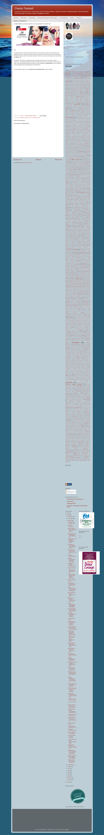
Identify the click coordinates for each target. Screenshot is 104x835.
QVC (80, 346)
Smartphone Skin (68, 410)
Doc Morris (69, 161)
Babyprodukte (73, 89)
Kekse (80, 241)
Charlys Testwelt (23, 8)
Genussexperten (68, 207)
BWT (73, 139)
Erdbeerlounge (71, 178)
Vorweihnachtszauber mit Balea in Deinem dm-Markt (72, 628)
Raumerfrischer (68, 349)
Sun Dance (86, 421)
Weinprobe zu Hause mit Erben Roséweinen (72, 584)
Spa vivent (67, 415)
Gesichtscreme (86, 208)
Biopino (81, 99)
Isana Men (75, 234)
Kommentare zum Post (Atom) (25, 162)
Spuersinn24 (83, 418)
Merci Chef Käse (70, 289)
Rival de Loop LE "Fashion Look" (74, 376)
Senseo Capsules (86, 396)
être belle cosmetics (76, 180)
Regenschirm (69, 356)
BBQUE (87, 92)
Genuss (66, 206)
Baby (68, 88)
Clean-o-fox (87, 144)
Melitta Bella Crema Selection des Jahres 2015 (79, 281)
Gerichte (87, 207)
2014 (68, 782)
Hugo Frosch (67, 231)
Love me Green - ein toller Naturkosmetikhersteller (72, 741)
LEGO (87, 253)
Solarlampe (67, 412)
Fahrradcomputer (75, 182)
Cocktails (69, 145)
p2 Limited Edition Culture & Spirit (82, 323)
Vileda (88, 441)
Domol (83, 161)
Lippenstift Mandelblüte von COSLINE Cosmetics (72, 614)
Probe (78, 340)
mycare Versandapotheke (69, 297)
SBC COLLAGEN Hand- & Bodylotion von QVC (71, 594)
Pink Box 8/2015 (80, 336)
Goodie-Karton (73, 218)
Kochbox (73, 246)
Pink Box (83, 335)
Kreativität (87, 249)
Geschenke (67, 208)
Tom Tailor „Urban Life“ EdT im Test (72, 699)
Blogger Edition (69, 104)
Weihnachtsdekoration (69, 449)
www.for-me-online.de (69, 456)
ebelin (79, 169)
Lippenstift (78, 260)
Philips (84, 332)
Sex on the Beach (82, 397)
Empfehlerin (78, 177)
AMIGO (83, 81)
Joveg (82, 237)
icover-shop (87, 231)
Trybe (66, 438)
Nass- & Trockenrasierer (77, 300)
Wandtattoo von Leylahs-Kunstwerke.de (71, 564)
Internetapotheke (73, 233)
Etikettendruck (67, 180)
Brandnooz (81, 108)
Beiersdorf (78, 96)
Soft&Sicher (78, 411)
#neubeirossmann (80, 74)
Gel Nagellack (76, 204)
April (69, 774)
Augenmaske (83, 85)
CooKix (70, 147)
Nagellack (74, 298)
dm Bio (66, 156)
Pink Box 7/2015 (72, 336)
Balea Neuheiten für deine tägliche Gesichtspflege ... (72, 757)
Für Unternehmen (63, 17)
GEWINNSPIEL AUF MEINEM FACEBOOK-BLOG (72, 540)
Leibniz (66, 255)
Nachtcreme (67, 298)
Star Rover (83, 419)
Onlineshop (82, 312)
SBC (66, 389)
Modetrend (74, 294)
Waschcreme (81, 444)
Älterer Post (58, 159)
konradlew (57, 829)
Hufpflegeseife (86, 230)
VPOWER (87, 442)
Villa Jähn (67, 442)
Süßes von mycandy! (70, 526)
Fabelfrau (87, 181)
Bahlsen (87, 91)
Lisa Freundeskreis (85, 260)
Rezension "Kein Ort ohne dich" (83, 363)
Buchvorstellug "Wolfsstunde (82, 115)
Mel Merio (87, 279)
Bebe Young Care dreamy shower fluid (80, 95)
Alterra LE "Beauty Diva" (74, 77)
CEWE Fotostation (78, 143)
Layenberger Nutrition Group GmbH (83, 252)
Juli (69, 768)
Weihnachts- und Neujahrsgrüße (81, 448)
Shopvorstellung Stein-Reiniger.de (74, 400)
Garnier (77, 197)
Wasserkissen (67, 446)
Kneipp (77, 245)
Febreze (71, 185)
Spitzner (85, 416)
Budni (78, 137)
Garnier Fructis (83, 199)
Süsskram (67, 425)
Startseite (16, 17)
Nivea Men (77, 308)
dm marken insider (79, 156)
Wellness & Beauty (69, 452)
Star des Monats (77, 419)
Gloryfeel (88, 215)
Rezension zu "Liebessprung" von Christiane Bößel (71, 546)
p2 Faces (76, 317)
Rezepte (78, 374)
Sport (89, 416)
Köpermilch (76, 248)
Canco (82, 139)
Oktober (70, 520)
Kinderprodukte (86, 242)
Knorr (80, 245)
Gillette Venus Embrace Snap (72, 215)
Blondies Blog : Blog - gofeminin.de (75, 499)
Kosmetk (82, 249)
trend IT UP (69, 436)
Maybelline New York (80, 276)
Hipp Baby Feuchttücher (80, 227)
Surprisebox (80, 423)
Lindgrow (71, 259)
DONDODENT (87, 161)
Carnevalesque (77, 140)
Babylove (87, 88)
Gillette (89, 214)
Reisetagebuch (68, 357)
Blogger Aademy (80, 103)
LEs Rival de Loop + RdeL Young (80, 255)
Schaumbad (87, 389)
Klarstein (88, 244)
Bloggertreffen (77, 104)
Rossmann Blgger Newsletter (83, 382)
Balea (66, 92)
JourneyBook (77, 237)
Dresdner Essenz (80, 166)
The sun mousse (73, 431)
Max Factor (74, 274)
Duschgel (80, 167)
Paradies (66, 327)
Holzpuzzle (80, 229)
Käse (73, 241)
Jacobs (66, 235)
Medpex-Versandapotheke (76, 278)
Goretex (83, 218)
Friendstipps (74, 195)
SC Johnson (70, 389)
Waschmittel (74, 445)
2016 (68, 513)
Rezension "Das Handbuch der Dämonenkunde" (74, 360)
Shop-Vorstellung (78, 399)
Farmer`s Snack (78, 184)
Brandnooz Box (74, 110)
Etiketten (87, 178)
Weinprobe (88, 449)
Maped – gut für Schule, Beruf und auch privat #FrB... (72, 530)
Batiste (76, 92)
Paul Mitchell (77, 328)
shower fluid (86, 407)
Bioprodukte (87, 99)
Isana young (81, 234)
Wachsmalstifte (68, 444)
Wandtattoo (75, 444)
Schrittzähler (75, 392)
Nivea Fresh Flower (68, 306)
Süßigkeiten (86, 423)
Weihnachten (67, 448)
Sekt (76, 396)
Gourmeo (88, 218)
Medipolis (67, 278)
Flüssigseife (72, 189)
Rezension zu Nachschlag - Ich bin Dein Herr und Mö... (72, 695)
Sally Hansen (79, 387)
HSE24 (66, 230)
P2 (28, 117)
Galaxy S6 (72, 197)
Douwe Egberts (68, 163)
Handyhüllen (67, 225)
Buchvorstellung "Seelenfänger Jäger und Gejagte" (74, 130)
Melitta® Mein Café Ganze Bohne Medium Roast (78, 285)
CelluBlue (67, 143)
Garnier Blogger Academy (72, 199)
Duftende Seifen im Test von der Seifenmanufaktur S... (72, 719)
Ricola (82, 374)
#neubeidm (73, 74)
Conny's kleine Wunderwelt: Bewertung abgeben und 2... (72, 632)
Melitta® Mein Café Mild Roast (79, 287)
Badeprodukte (81, 91)
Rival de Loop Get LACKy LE (78, 375)
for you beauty (68, 191)
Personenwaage (68, 331)
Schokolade (84, 391)
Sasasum (75, 388)
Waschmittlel (80, 445)
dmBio (89, 159)
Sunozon (78, 422)
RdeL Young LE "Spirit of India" (79, 352)
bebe (88, 93)
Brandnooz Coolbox (85, 110)
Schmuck (78, 391)
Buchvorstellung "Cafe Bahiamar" (71, 118)
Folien (77, 189)
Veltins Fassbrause (80, 440)
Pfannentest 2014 (76, 331)
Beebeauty (72, 96)
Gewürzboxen (74, 214)
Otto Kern (72, 316)
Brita (69, 114)
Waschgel (87, 444)
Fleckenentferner (72, 188)
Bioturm (71, 100)
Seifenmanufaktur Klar (78, 395)
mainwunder (71, 264)
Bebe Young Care (68, 95)
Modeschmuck (67, 294)
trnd (77, 437)
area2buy (67, 84)
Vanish (86, 438)
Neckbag (73, 302)
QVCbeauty (67, 348)
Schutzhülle (67, 393)
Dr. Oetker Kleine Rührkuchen (84, 165)
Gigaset (84, 214)
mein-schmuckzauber (70, 279)
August (69, 766)
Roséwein (86, 380)
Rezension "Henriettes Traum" (79, 361)
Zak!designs (67, 459)
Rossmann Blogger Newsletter (73, 384)
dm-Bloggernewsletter (70, 158)
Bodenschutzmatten (68, 106)
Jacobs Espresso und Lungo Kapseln (77, 235)
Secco (78, 393)
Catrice (72, 141)
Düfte (66, 167)
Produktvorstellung (74, 344)
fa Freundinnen (81, 181)
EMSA (83, 177)
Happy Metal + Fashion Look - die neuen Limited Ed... (72, 746)
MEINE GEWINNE (79, 279)
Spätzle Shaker (79, 415)
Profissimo (82, 344)
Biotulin (66, 100)
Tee (66, 427)
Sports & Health (69, 418)
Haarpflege (86, 221)
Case (83, 140)
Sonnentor (73, 414)
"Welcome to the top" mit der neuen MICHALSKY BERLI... (71, 639)
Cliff (66, 145)
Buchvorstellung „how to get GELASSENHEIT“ (80, 128)
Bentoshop (72, 97)
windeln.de (67, 453)
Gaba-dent (67, 197)
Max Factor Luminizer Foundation (84, 274)
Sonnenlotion (79, 412)
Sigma (66, 408)
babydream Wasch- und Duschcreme (77, 88)
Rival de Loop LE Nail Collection (81, 379)
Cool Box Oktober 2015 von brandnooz (72, 736)
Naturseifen (67, 302)
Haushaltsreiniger (87, 225)
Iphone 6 (83, 233)
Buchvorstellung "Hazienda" (78, 126)
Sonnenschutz (86, 412)
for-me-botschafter (76, 191)
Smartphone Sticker (77, 410)
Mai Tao (66, 264)
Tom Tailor (79, 433)
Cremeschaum (87, 148)
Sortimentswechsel (80, 414)
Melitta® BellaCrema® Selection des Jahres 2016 (74, 282)
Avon (89, 87)
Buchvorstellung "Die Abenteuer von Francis (73, 121)
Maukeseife (69, 274)
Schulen (87, 392)
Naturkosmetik (84, 301)
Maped (76, 268)
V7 (82, 438)
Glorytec (68, 216)
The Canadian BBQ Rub (76, 430)
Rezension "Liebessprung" (70, 364)
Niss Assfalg (75, 304)
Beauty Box (77, 93)
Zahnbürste (86, 456)
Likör (85, 257)
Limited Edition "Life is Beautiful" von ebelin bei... (72, 685)
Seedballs (83, 393)
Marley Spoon (86, 271)
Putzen (80, 345)
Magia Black (87, 263)
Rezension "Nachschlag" (80, 364)
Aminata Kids (88, 81)
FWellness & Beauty (85, 196)
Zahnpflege (78, 457)
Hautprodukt (75, 226)
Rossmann (69, 382)
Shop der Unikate (70, 399)
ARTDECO (88, 84)
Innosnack (67, 233)
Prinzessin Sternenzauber (70, 340)
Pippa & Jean (76, 338)
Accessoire (69, 75)
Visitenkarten (73, 442)
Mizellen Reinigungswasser (78, 293)
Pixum (82, 338)
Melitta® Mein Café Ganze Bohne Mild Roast (74, 286)
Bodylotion (82, 106)
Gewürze (80, 214)
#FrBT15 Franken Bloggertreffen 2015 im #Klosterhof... (71, 576)
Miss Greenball (83, 291)
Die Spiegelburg (81, 155)
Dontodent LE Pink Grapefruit (78, 162)
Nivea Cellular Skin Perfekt (84, 305)
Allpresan (87, 75)
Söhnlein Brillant (86, 411)
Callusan (77, 139)
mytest (83, 297)
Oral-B (80, 313)
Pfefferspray (83, 331)
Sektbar (80, 396)
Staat (72, 419)
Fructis (84, 195)
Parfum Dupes (79, 327)
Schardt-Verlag (80, 389)
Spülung (68, 419)
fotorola (68, 192)
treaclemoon (77, 434)
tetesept (85, 429)
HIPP (72, 227)
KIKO (88, 241)
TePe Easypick (83, 427)
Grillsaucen (78, 219)
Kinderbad (67, 242)
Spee (85, 415)
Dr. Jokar (69, 165)
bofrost (76, 107)
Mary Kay (67, 272)
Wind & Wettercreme (85, 452)
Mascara (72, 272)
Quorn (76, 346)
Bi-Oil (72, 99)
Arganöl (71, 84)
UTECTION (78, 438)
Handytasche (74, 225)
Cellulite (72, 143)
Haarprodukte (67, 222)
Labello (73, 252)
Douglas (87, 162)
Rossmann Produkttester (78, 385)
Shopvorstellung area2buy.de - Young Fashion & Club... (72, 644)
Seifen (71, 395)
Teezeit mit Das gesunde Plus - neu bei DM (71, 761)
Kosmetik (75, 249)
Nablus (88, 297)
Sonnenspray (67, 414)
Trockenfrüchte (82, 437)
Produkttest (75, 342)
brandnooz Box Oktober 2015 (71, 523)
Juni (69, 770)
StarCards (88, 419)
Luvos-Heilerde (68, 263)
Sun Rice (67, 422)
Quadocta (68, 346)
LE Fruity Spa (69, 253)
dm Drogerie (71, 156)
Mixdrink (68, 293)
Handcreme (79, 223)
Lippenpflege (72, 260)
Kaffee (83, 238)
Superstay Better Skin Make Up (71, 423)
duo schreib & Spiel (72, 167)
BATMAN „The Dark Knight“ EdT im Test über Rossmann (72, 689)
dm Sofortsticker (87, 156)
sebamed (74, 393)
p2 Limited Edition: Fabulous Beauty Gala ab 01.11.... (72, 610)
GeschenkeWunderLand (76, 208)
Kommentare (69, 492)
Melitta (66, 281)
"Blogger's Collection (75, 71)
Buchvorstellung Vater (72, 137)
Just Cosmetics (74, 238)
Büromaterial (69, 139)
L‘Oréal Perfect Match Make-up (80, 251)
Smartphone (87, 408)
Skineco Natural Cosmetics (78, 408)
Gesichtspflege (86, 210)
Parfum (72, 327)
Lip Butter (83, 259)
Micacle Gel (81, 289)
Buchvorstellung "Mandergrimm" (70, 129)
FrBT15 (72, 193)
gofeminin (83, 216)
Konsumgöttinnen (68, 248)
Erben (66, 178)
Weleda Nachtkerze (70, 451)
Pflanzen (88, 331)
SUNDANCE (73, 422)
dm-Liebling (84, 158)
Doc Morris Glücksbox (76, 161)
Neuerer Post (18, 159)
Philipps (80, 332)
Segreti (88, 393)
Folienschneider (82, 189)
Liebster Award (87, 256)
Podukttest (87, 338)
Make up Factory (83, 264)
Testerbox (75, 429)
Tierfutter (87, 431)
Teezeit (77, 427)
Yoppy (77, 456)
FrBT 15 (67, 193)
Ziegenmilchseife (83, 460)
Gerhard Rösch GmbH (79, 207)
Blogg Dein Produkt (72, 103)
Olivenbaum (75, 312)
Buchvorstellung (69, 117)
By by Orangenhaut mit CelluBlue (72, 733)
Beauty (71, 93)
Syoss (89, 425)
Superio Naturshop (85, 422)
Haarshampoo (75, 222)
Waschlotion (67, 445)
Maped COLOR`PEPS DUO (76, 270)
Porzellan (67, 339)
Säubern (83, 388)
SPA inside (87, 414)
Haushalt (80, 225)
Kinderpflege (79, 242)
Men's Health (88, 287)
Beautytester (82, 93)
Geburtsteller (88, 203)
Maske (77, 272)
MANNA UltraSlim (85, 267)
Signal (71, 408)
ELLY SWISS (83, 174)
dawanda (76, 149)
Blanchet (87, 100)
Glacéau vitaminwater (82, 215)
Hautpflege (69, 226)
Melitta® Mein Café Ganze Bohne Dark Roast (81, 283)
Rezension (79, 357)
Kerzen (84, 241)
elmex (88, 174)
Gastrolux (82, 203)
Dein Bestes (88, 151)
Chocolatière (72, 144)
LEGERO (83, 253)
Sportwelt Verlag (76, 418)
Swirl (86, 425)
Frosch (80, 195)
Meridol (76, 289)
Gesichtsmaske (78, 210)
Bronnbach (74, 114)
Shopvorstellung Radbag (77, 404)
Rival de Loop (68, 375)
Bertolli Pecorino (80, 97)
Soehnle (72, 411)
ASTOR (78, 85)
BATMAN (81, 92)
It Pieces (87, 234)
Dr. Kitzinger (75, 165)
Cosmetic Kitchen (73, 148)
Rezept (73, 374)
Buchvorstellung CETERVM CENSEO (72, 133)
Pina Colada (78, 335)
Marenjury (73, 271)
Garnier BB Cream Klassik (85, 197)
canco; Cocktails (87, 139)
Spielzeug (74, 416)
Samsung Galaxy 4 (68, 388)
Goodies (79, 218)
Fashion (84, 184)
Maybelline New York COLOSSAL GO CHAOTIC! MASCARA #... (72, 752)
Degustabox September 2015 (72, 730)
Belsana (66, 97)
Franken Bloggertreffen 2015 (82, 192)
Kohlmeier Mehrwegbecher (83, 246)
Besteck (87, 97)
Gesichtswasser (68, 211)
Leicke (70, 255)
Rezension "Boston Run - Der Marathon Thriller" (80, 359)
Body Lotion (76, 106)
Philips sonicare (72, 334)
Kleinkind (72, 245)
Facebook (67, 182)
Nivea (79, 304)
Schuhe (81, 392)
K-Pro (80, 238)
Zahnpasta (72, 457)
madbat (78, 263)
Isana (70, 234)
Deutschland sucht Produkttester (71, 155)
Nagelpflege (81, 298)
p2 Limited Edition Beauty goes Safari (78, 321)
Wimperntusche (77, 452)
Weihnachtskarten (78, 449)
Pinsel (72, 338)
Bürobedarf (88, 137)
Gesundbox (75, 211)
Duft (88, 166)
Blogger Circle (87, 103)
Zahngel (66, 457)
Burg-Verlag (83, 137)
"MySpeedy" (83, 71)
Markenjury (79, 271)
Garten (87, 201)
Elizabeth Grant (76, 173)
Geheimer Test (69, 204)
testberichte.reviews (68, 429)
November (70, 518)
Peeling (87, 328)
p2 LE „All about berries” (34, 117)
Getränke (73, 212)
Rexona (74, 357)
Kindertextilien (67, 244)
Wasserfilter (87, 445)
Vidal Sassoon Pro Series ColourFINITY (78, 441)
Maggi (82, 263)
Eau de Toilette (73, 169)
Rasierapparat (86, 348)
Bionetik (76, 99)
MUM (88, 294)
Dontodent (69, 162)
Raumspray (74, 349)
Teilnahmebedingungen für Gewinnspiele (47, 17)
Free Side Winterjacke (80, 193)
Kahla (88, 238)
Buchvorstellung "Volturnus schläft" (83, 132)
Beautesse (67, 93)
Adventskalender (75, 75)
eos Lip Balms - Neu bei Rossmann (72, 715)
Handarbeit (73, 223)
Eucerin (83, 180)
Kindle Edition (74, 244)
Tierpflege (67, 433)
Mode (87, 293)
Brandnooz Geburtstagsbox (70, 111)
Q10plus (88, 345)
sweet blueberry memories (74, 425)
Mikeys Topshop (73, 290)
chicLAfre (67, 144)
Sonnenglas (73, 412)
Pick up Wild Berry (70, 335)
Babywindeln (88, 89)
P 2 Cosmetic (78, 316)
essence (82, 178)
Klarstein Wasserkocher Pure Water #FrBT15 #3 (71, 560)
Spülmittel (88, 418)
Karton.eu (68, 241)
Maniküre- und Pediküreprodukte (73, 267)
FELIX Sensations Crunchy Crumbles (82, 185)
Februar (70, 777)
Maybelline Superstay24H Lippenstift (71, 659)
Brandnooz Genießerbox (80, 111)
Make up (77, 264)
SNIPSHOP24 (86, 410)
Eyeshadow (72, 181)
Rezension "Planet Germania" (79, 365)
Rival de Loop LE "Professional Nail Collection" (77, 378)
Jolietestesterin (71, 237)
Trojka (88, 437)
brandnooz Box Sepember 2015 (72, 727)
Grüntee (83, 219)
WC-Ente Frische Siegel (84, 446)
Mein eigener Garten (86, 278)
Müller (84, 294)
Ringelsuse (87, 374)
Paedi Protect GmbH (86, 324)
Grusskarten (88, 219)
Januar (69, 779)
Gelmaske (82, 204)
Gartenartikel (67, 203)
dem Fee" (73, 152)
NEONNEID (79, 302)
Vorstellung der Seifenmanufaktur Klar (72, 655)
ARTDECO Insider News (71, 85)
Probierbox (82, 340)
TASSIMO (82, 426)
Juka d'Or (67, 238)
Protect (76, 345)
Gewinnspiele (32, 17)
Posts (68, 490)
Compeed (78, 145)
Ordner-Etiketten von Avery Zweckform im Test (71, 650)
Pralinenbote (79, 339)
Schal (75, 389)
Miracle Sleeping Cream (74, 291)
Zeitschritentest (71, 460)
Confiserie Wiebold (85, 145)
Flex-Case (78, 188)
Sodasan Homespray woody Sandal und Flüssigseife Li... (72, 679)
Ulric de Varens (72, 438)
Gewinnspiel (85, 212)
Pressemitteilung (86, 339)
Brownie (79, 114)
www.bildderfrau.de (76, 455)
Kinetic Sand (80, 244)
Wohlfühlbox (75, 453)
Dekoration (68, 152)
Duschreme (85, 167)
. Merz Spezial (67, 71)
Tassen (77, 426)
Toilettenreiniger (73, 433)
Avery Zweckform (83, 87)
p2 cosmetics (70, 317)
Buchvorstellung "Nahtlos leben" (83, 129)
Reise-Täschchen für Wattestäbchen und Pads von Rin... (71, 570)
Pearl (83, 328)
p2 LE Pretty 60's (79, 319)
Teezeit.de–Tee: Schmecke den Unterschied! (71, 668)
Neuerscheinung (68, 304)
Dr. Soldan (67, 166)
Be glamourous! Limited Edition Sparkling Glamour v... (71, 623)
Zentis (77, 460)
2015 (68, 514)
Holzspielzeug (86, 229)
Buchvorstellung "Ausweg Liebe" (83, 117)
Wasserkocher (75, 446)
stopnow (68, 421)
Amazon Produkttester (76, 81)
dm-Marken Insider (23, 117)
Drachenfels (73, 166)
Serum (76, 397)
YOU (81, 456)
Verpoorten (67, 441)
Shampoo (88, 397)
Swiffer (82, 425)
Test (88, 427)
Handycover (86, 223)
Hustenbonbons (80, 231)
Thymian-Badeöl (80, 431)
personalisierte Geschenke (82, 330)
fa (76, 181)
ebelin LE (85, 169)
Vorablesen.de (80, 442)
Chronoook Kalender (79, 144)
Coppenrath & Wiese (81, 147)
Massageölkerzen (83, 272)
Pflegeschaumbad (74, 332)
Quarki (73, 346)
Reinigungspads (77, 356)
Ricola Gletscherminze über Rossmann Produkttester (72, 589)
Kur (71, 251)
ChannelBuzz (86, 143)
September (70, 764)
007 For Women (87, 74)
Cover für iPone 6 (81, 148)
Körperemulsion (87, 248)
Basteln (72, 92)
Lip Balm (77, 259)
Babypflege (67, 89)
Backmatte (68, 91)
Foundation (72, 192)
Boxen (67, 108)
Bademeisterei (74, 91)
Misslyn (89, 291)
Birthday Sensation (79, 100)
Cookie (66, 147)
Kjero (85, 244)
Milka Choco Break (80, 290)
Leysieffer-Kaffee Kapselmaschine (77, 256)
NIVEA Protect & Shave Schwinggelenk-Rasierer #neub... (72, 711)
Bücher (72, 115)
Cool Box (75, 147)
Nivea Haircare (76, 306)
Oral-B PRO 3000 (86, 313)
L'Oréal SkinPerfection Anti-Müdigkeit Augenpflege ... (71, 605)
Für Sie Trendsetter (77, 196)
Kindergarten (73, 242)
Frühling (88, 195)
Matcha (89, 272)
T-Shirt (68, 426)
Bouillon (80, 107)
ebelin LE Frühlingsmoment (79, 170)
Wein (84, 449)
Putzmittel (84, 345)
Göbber (73, 216)
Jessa (66, 237)
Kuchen (66, 251)
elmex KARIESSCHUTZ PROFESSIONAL (73, 176)
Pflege (68, 332)
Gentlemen (87, 204)
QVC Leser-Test (86, 346)
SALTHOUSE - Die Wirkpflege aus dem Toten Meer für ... (72, 535)
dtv (85, 166)
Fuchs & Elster (69, 196)
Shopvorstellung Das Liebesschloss (72, 403)
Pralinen (72, 339)
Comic (74, 145)
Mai (69, 772)
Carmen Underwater (70, 140)
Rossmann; (87, 385)
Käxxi (76, 241)
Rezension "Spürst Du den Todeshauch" (81, 368)
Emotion (73, 177)
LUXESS (73, 263)
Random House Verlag (76, 348)
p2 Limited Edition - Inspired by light (74, 320)
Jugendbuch (87, 237)
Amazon (67, 81)
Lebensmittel (76, 253)
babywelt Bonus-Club (80, 89)
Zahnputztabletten (86, 457)
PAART (80, 324)
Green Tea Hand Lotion (71, 219)
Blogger (67, 829)
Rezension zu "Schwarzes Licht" (76, 372)
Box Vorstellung (86, 107)
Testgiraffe (81, 429)
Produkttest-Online (71, 503)
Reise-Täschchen (85, 356)
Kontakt (72, 17)
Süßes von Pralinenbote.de (72, 556)
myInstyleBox (78, 297)
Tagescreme (72, 426)
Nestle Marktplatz (86, 302)
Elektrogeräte (69, 173)
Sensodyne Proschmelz (69, 397)
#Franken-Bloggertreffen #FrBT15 (81, 73)
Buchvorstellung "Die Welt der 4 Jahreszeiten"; (74, 125)
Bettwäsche (67, 99)
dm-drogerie (78, 158)
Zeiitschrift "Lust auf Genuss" (76, 459)
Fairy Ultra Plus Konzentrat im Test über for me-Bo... (72, 551)
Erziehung (77, 178)
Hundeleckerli (74, 231)
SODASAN (67, 411)
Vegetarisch (72, 440)
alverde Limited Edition (78, 78)
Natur (77, 301)
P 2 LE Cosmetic (85, 316)
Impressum (78, 17)
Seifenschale (71, 396)
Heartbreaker (83, 226)
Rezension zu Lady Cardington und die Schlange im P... (72, 673)
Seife (66, 395)
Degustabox (81, 151)
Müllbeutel (79, 294)
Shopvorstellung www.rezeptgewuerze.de (73, 407)
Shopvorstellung (86, 399)
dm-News (84, 159)
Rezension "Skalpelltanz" (76, 367)
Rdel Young (82, 350)
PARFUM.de (86, 327)
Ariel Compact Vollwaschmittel (79, 84)
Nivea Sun (73, 309)
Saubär (79, 388)
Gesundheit (82, 211)
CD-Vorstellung (86, 141)
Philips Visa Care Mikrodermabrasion (83, 334)
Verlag (87, 440)
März (69, 776)
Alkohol (81, 75)
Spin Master (80, 416)
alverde (82, 77)
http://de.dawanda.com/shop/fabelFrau (76, 230)
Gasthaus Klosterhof (75, 203)
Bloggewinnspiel (85, 104)
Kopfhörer (81, 248)
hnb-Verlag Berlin (74, 229)
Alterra (66, 77)
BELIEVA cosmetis (85, 96)
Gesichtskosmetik (68, 210)
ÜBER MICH (23, 17)
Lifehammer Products (70, 257)
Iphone (79, 233)
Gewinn (79, 212)
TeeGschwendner (72, 427)
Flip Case (83, 188)
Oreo (74, 315)
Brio (66, 114)
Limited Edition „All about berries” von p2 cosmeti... (72, 706)
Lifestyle (77, 257)
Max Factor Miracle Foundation (72, 275)
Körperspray (69, 249)
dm (18, 117)
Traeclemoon (70, 434)
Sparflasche (73, 415)
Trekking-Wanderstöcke (86, 434)
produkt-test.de (70, 501)
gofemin (77, 216)
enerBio (87, 177)
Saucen (87, 388)
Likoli (82, 257)
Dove (73, 163)
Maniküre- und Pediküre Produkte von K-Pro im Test (72, 599)
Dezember (70, 516)
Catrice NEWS (78, 141)
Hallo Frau (82, 222)
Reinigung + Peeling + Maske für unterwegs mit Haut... (72, 664)
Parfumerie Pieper (68, 328)
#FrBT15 (67, 74)
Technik (87, 426)
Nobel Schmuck (81, 309)
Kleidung (68, 245)
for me (87, 189)
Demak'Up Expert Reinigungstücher (83, 152)
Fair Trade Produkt (83, 182)
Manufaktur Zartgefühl (69, 268)
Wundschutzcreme (85, 453)
